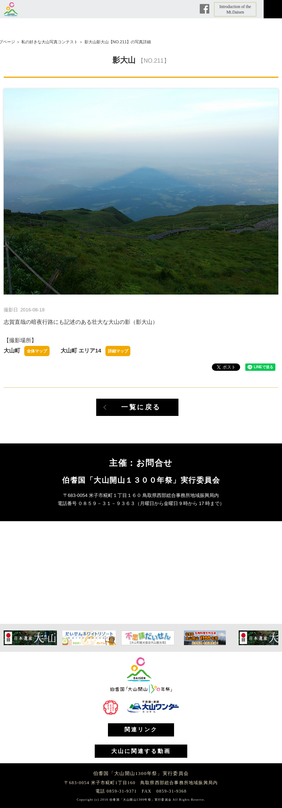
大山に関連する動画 (141, 751)
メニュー (273, 9)
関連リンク (141, 729)
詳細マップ (118, 351)
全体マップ (37, 351)
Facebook (204, 9)
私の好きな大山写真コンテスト (49, 42)
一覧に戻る (141, 407)
